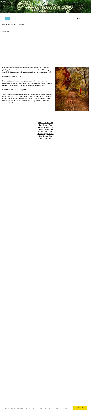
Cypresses (21, 24)
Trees (14, 24)
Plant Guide (6, 24)
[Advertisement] (22, 50)
